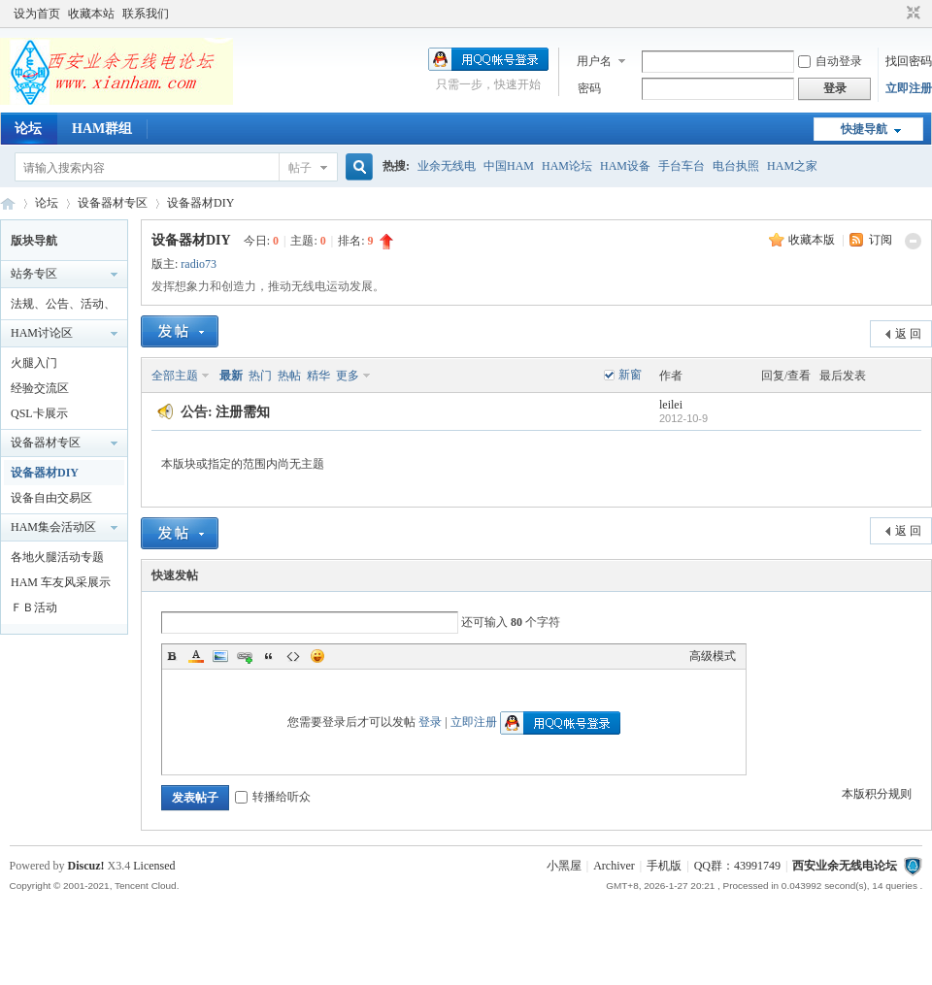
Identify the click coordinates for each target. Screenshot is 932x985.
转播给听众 (273, 797)
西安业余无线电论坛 (8, 203)
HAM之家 (792, 166)
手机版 (664, 865)
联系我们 (145, 13)
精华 (318, 375)
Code (293, 656)
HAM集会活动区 (53, 527)
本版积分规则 (877, 794)
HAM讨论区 (42, 333)
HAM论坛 (567, 166)
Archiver (614, 865)
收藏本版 (813, 239)
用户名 (594, 61)
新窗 (630, 374)
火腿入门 (34, 363)
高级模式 (712, 656)
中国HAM (508, 166)
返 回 (908, 334)
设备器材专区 (113, 203)
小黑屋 (564, 865)
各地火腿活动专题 (57, 557)
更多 (347, 375)
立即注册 (908, 88)
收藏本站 (91, 13)
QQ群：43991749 (737, 865)
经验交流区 (40, 388)
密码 (589, 88)
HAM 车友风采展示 (61, 582)
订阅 (880, 239)
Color (196, 656)
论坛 (28, 128)
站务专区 (34, 273)
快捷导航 (864, 129)
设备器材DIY (200, 203)
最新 (231, 375)
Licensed (154, 865)
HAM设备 (625, 166)
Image (220, 656)
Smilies (317, 656)
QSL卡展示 (39, 413)
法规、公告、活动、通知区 (63, 306)
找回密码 (908, 61)
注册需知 (243, 412)
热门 (260, 375)
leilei (670, 404)
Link (244, 656)
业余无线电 (446, 166)
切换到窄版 (911, 13)
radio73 (198, 264)
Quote (269, 656)
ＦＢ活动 (34, 607)
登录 (430, 722)
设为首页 (37, 13)
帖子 (300, 168)
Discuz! (86, 865)
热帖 (289, 375)
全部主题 (174, 375)
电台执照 (736, 166)
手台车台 (681, 166)
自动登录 (830, 61)
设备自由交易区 (51, 498)
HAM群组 (102, 128)
